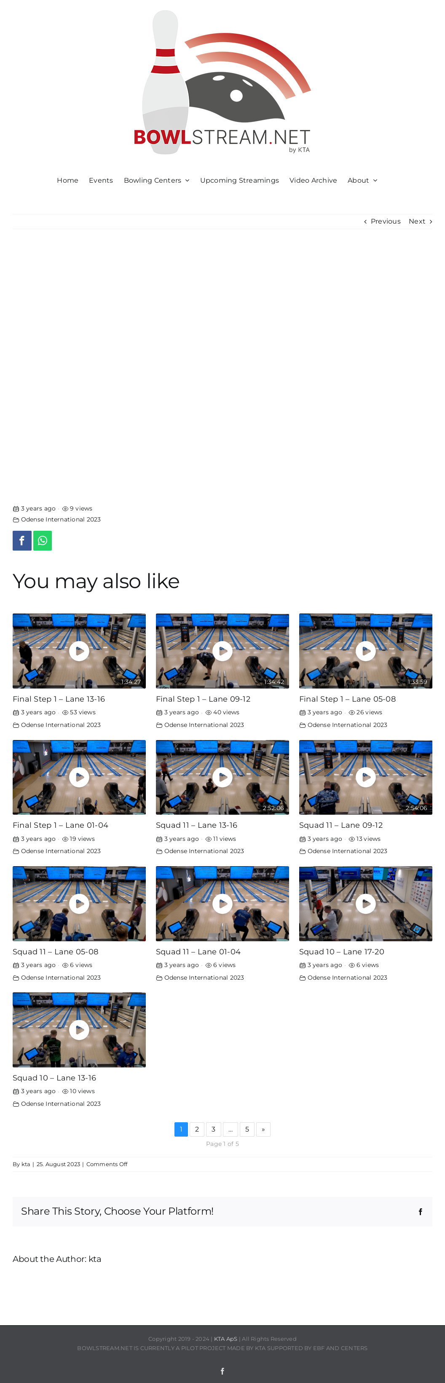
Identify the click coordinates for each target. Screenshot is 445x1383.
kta (26, 1164)
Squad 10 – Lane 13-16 (54, 1077)
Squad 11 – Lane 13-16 (196, 825)
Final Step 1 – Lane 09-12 (203, 698)
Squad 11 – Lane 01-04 (198, 951)
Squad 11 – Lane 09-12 (341, 825)
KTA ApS (226, 1338)
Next (417, 221)
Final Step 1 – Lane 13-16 (59, 698)
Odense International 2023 (61, 519)
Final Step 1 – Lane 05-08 (347, 698)
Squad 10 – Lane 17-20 (341, 951)
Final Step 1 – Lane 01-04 (60, 825)
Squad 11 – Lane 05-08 (55, 951)
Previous (386, 221)
